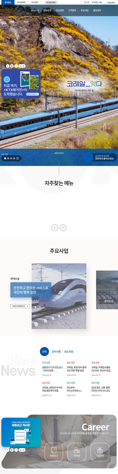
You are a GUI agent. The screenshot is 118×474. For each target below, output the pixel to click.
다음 (63, 227)
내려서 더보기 (59, 153)
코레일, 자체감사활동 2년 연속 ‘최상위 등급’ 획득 (101, 376)
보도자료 (68, 359)
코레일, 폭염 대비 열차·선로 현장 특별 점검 (77, 376)
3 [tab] (11, 158)
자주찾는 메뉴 (97, 2)
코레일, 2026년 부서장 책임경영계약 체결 (52, 397)
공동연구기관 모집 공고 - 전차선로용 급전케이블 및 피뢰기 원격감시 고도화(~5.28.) (52, 376)
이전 (55, 227)
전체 (44, 359)
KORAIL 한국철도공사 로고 (12, 10)
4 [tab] (14, 158)
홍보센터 (97, 10)
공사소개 (35, 10)
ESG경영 (59, 10)
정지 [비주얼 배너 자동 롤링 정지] (17, 158)
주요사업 (84, 10)
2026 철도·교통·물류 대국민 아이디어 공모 (100, 397)
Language (111, 2)
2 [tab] (8, 158)
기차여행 (34, 2)
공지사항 (56, 359)
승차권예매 (21, 2)
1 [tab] (5, 158)
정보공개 (47, 10)
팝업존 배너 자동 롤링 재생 (12, 457)
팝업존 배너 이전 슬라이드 (8, 66)
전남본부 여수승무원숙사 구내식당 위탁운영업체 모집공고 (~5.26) (77, 397)
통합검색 (109, 10)
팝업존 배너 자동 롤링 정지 (12, 66)
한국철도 (8, 2)
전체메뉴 (115, 10)
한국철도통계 (51, 2)
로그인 (86, 2)
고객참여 (72, 10)
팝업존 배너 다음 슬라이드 (16, 66)
